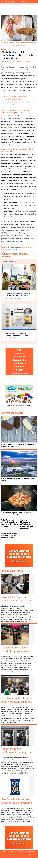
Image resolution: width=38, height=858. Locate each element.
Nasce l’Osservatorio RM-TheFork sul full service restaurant (9, 535)
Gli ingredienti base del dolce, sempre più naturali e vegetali (17, 334)
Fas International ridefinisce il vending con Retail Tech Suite (16, 752)
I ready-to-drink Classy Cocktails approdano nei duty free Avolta (15, 651)
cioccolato (22, 253)
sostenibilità (6, 256)
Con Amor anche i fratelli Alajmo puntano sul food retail (16, 701)
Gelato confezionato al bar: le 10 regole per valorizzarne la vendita (18, 445)
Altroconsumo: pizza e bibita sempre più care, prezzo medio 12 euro (17, 514)
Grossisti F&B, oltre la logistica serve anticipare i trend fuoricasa (16, 600)
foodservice (6, 255)
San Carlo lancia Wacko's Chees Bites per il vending (16, 800)
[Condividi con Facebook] (8, 249)
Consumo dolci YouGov (22, 61)
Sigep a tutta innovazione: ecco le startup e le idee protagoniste (18, 294)
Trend (15, 253)
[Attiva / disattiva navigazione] (2, 4)
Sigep (3, 119)
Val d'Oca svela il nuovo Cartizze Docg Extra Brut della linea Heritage (9, 523)
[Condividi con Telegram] (16, 249)
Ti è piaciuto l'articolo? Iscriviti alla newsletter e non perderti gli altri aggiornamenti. (20, 361)
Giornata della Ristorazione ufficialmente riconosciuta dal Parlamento (26, 524)
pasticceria (23, 255)
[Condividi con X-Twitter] (11, 249)
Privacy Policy (12, 854)
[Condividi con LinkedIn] (12, 249)
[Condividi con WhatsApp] (14, 249)
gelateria (15, 255)
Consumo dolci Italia (9, 61)
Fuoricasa (8, 253)
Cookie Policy (21, 854)
